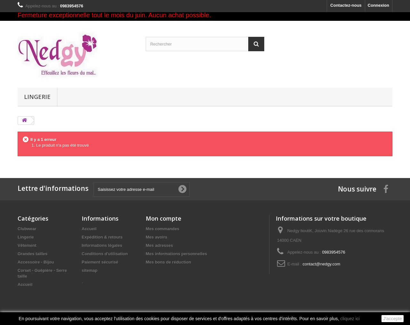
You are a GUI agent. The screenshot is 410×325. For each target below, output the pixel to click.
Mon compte (163, 218)
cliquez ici (350, 318)
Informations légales (102, 245)
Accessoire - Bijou (36, 262)
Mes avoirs (156, 237)
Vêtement (27, 245)
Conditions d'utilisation (105, 253)
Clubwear (27, 228)
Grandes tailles (32, 253)
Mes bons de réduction (168, 262)
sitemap (89, 270)
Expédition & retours (102, 237)
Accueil (25, 284)
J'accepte (392, 318)
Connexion (378, 5)
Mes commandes (162, 228)
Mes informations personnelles (176, 253)
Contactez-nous (346, 5)
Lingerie (37, 97)
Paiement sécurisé (100, 262)
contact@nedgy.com (321, 264)
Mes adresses (159, 245)
